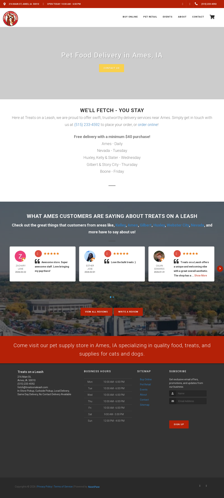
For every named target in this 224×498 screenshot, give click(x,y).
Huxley (159, 225)
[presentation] (187, 410)
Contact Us (112, 68)
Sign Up (179, 424)
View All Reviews (96, 311)
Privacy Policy (44, 486)
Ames (133, 225)
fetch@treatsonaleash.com (33, 387)
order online (148, 124)
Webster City (178, 225)
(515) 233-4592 (87, 124)
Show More (200, 275)
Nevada (197, 225)
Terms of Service (63, 486)
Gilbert (146, 225)
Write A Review (128, 311)
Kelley (120, 225)
